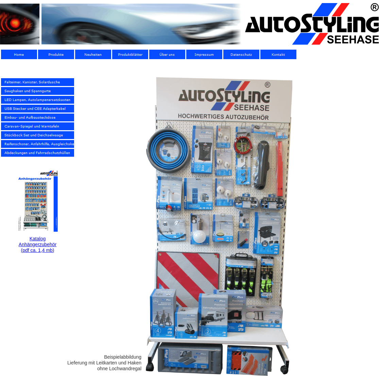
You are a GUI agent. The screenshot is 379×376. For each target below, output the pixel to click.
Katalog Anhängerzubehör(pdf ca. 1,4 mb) (37, 244)
